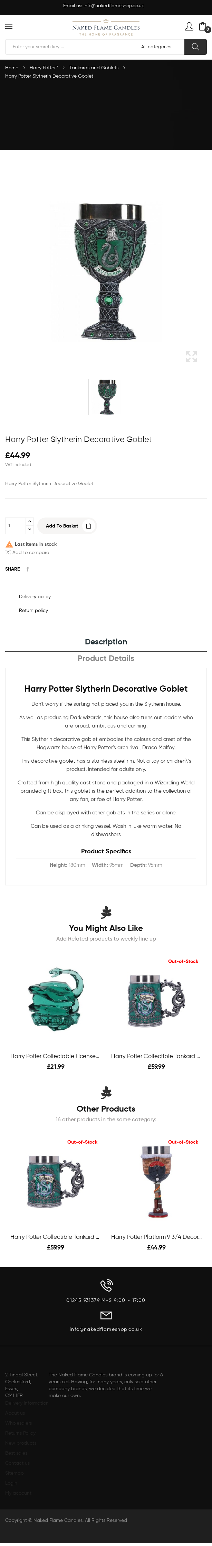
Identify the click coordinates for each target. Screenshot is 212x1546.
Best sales (16, 1453)
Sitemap (14, 1473)
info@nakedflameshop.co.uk (114, 5)
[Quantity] (15, 526)
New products (20, 1443)
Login (11, 1483)
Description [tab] (106, 642)
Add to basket (62, 526)
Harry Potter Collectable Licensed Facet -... (55, 1057)
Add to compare (27, 552)
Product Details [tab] (106, 659)
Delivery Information (27, 1403)
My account (18, 1493)
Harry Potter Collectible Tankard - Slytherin (156, 1057)
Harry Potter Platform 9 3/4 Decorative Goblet (156, 1237)
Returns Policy (20, 1433)
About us (15, 1413)
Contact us (17, 1463)
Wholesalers (18, 1423)
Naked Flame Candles (58, 1520)
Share (27, 569)
